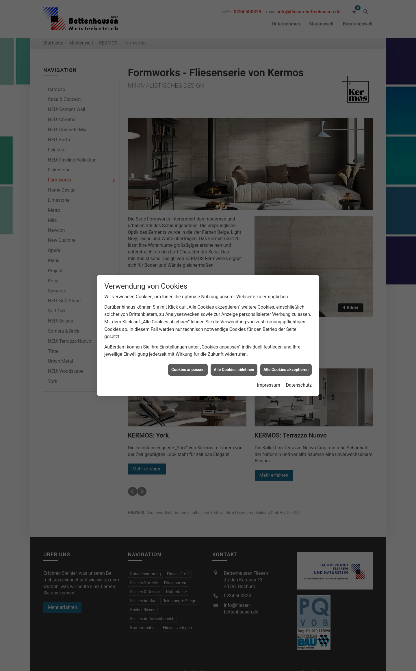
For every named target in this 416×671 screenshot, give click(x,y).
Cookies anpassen (188, 369)
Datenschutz (299, 385)
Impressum (268, 385)
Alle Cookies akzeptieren (286, 369)
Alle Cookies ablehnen (234, 369)
